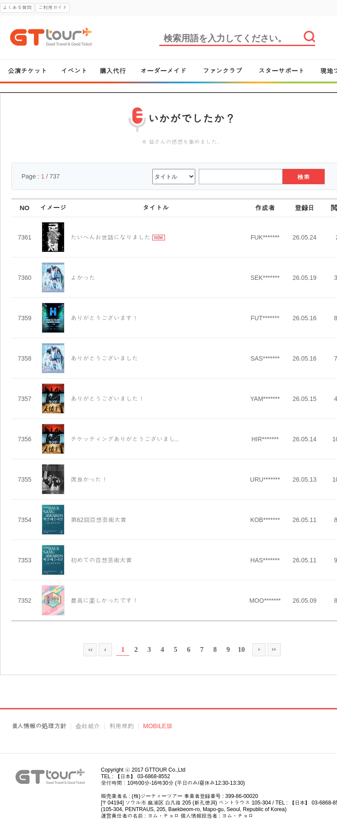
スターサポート (281, 71)
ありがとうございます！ (104, 318)
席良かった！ (89, 479)
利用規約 (121, 726)
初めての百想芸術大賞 (101, 560)
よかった (83, 277)
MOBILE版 (157, 726)
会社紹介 (87, 726)
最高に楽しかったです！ (104, 600)
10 (241, 649)
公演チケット (27, 71)
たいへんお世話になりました (111, 237)
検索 (304, 177)
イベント (74, 71)
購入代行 (113, 71)
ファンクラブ (222, 71)
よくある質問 (17, 7)
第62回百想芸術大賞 (99, 519)
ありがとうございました (104, 358)
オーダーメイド (163, 71)
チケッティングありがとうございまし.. (125, 439)
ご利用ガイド (52, 7)
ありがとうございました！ (107, 398)
